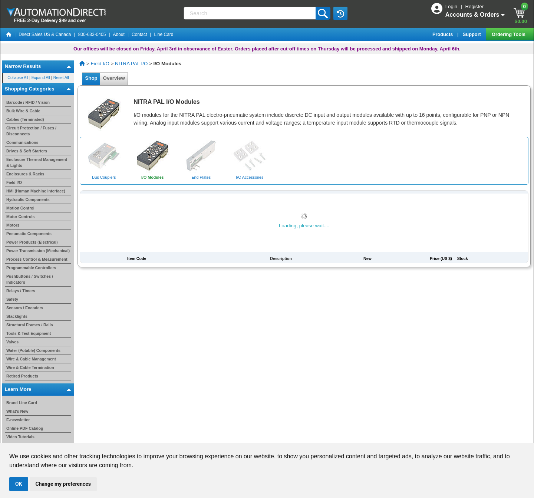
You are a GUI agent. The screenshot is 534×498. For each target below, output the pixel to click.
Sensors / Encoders (24, 308)
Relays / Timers (20, 290)
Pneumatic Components (29, 233)
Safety (12, 299)
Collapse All (17, 78)
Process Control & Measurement (36, 259)
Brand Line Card (21, 402)
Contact (139, 34)
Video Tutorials (20, 437)
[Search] (250, 13)
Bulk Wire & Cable (23, 111)
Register (474, 6)
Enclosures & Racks (25, 174)
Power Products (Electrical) (32, 242)
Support (472, 34)
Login (452, 6)
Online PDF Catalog (24, 428)
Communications (22, 142)
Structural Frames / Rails (29, 325)
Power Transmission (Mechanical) (38, 250)
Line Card (163, 34)
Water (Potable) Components (33, 350)
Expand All (41, 78)
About (119, 34)
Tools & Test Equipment (28, 333)
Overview (114, 78)
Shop (91, 78)
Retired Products (22, 376)
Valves (12, 342)
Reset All (61, 78)
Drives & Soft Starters (26, 151)
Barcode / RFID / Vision (28, 102)
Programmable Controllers (31, 268)
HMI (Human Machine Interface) (35, 191)
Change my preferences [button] (63, 484)
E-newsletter (18, 420)
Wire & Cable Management (31, 359)
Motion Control (20, 208)
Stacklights (16, 316)
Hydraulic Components (28, 199)
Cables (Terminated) (25, 119)
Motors (13, 225)
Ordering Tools (509, 34)
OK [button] (18, 484)
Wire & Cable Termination (30, 367)
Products (443, 34)
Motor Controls (20, 216)
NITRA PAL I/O (131, 63)
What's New (17, 411)
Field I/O (14, 182)
